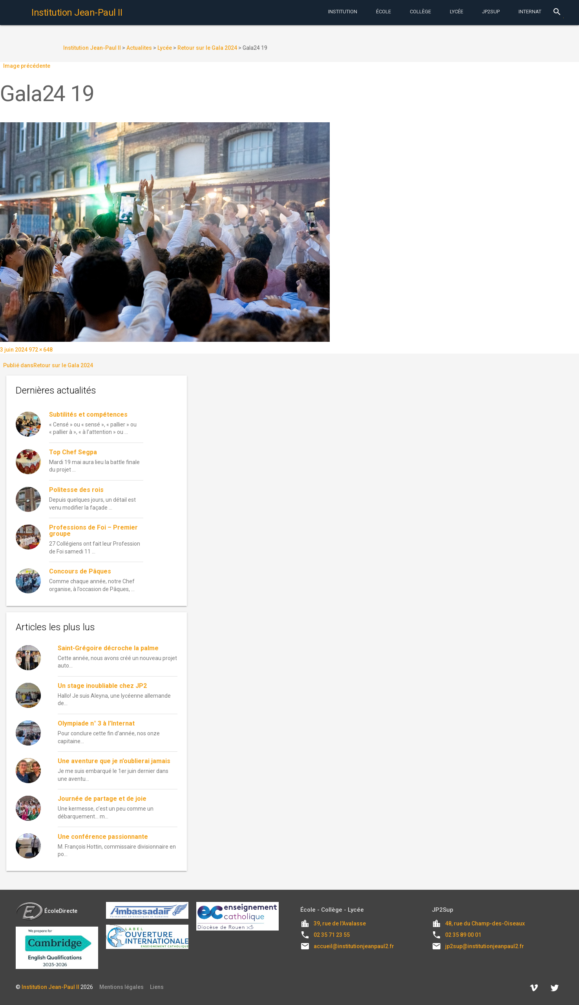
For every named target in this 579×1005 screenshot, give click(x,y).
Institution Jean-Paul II (50, 987)
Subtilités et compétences (88, 414)
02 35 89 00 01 (463, 935)
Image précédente (26, 66)
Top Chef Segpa (73, 452)
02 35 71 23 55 (332, 935)
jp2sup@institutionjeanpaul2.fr (484, 946)
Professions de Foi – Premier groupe (93, 530)
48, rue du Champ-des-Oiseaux (485, 923)
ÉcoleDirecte (46, 911)
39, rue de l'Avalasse (340, 923)
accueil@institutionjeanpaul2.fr (354, 946)
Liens (157, 987)
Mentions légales (121, 987)
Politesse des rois (76, 489)
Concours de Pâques (80, 571)
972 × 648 (41, 349)
